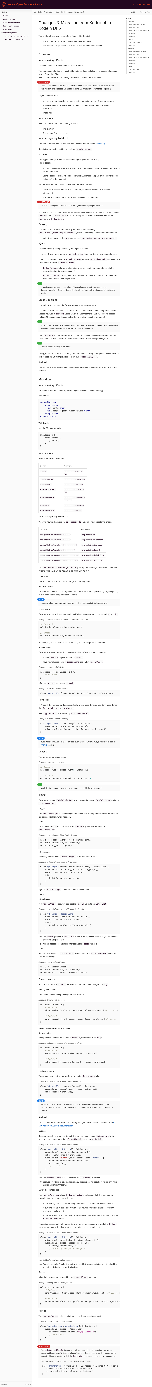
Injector (132, 39)
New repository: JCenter (138, 24)
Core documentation (11, 23)
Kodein (4, 12)
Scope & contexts (135, 42)
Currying (132, 36)
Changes (131, 21)
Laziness (132, 60)
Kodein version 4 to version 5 (17, 36)
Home (5, 16)
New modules (134, 27)
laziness (132, 33)
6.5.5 (133, 12)
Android (132, 45)
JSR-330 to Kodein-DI (14, 40)
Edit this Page (145, 12)
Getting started (9, 19)
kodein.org (100, 144)
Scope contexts (134, 69)
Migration (131, 48)
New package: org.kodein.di (139, 30)
